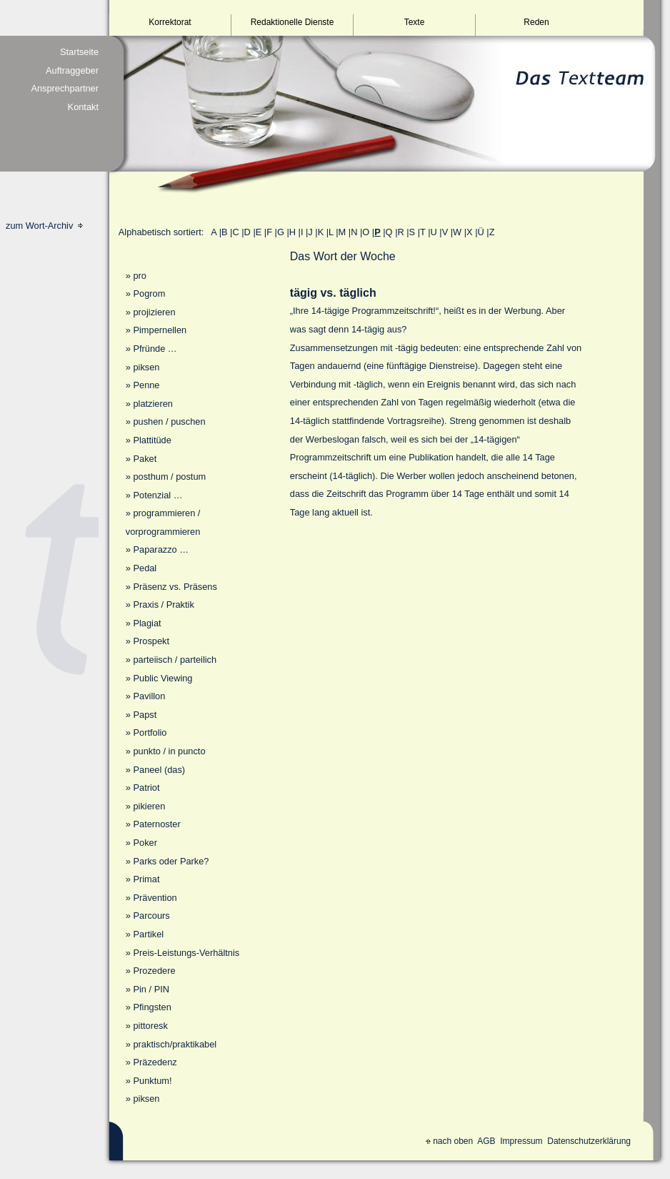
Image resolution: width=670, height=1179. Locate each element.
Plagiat (147, 623)
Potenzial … (157, 495)
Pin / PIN (151, 989)
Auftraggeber (72, 70)
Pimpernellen (159, 330)
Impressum (521, 1141)
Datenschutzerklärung (589, 1141)
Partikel (148, 934)
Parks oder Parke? (171, 861)
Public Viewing (162, 678)
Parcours (151, 915)
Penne (146, 385)
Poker (144, 842)
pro (139, 275)
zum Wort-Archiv (44, 225)
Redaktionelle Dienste (292, 22)
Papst (144, 714)
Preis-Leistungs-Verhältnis (186, 952)
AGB (486, 1141)
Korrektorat (170, 22)
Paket (144, 458)
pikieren (149, 806)
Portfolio (149, 732)
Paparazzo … (161, 549)
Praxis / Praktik (163, 604)
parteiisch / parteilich (174, 659)
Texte (414, 22)
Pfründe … (154, 348)
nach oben (449, 1141)
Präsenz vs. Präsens (174, 586)
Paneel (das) (159, 769)
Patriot (146, 787)
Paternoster (156, 824)
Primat (146, 879)
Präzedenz (154, 1062)
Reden (536, 22)
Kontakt (83, 107)
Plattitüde (152, 440)
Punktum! (152, 1080)
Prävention (154, 897)
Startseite (79, 51)
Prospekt (151, 641)
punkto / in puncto (169, 751)
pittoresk (150, 1025)
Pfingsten (152, 1007)
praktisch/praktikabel (174, 1044)
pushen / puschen (169, 421)
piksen (146, 367)
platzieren (153, 403)
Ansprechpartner (65, 88)
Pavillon (149, 696)
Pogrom (149, 293)
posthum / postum (169, 476)
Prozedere (154, 970)
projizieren (154, 312)
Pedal (144, 568)
